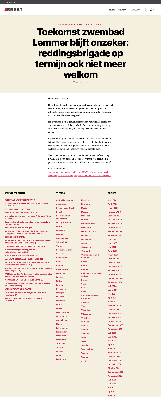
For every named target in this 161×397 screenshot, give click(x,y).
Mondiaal (84, 218)
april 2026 (112, 207)
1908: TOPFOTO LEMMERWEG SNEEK (18, 214)
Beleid (58, 214)
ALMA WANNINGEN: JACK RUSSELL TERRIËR (21, 258)
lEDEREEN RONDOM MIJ (13, 238)
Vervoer (84, 311)
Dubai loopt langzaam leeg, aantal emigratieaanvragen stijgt (27, 251)
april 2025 (112, 249)
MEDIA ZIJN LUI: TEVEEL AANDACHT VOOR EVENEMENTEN (26, 295)
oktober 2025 (113, 228)
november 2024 (114, 266)
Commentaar (61, 235)
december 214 (113, 384)
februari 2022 (113, 380)
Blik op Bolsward (62, 221)
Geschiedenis (61, 301)
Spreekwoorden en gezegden (92, 283)
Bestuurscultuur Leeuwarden (67, 218)
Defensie (59, 249)
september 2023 (114, 314)
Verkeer (84, 308)
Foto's (58, 294)
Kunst (58, 339)
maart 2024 (112, 294)
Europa (59, 276)
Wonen (84, 332)
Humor (59, 311)
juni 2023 (111, 325)
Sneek (83, 273)
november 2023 (114, 308)
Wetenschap (86, 328)
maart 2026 (112, 211)
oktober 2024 (113, 269)
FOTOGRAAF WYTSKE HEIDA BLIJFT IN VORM (21, 248)
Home (112, 10)
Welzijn (84, 325)
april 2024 (112, 290)
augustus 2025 (114, 235)
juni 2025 (111, 242)
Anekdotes (60, 207)
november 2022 (114, 349)
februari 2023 (113, 339)
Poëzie (84, 256)
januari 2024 (113, 301)
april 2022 (112, 373)
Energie (59, 269)
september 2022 (114, 356)
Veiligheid (85, 301)
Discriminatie (61, 263)
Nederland (85, 228)
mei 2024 (111, 287)
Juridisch (60, 328)
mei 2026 (111, 204)
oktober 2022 (113, 352)
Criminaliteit (61, 238)
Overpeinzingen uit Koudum (92, 252)
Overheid (84, 249)
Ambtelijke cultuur (63, 204)
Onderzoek (85, 238)
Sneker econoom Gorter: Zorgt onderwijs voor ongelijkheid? (27, 292)
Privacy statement (149, 394)
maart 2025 (112, 252)
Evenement (60, 280)
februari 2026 (113, 214)
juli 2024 (111, 280)
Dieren (58, 256)
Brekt (13, 394)
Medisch (84, 214)
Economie (60, 266)
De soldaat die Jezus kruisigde (16, 229)
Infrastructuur (61, 314)
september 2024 (114, 273)
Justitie (59, 332)
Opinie (83, 242)
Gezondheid (61, 304)
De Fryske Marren (66, 25)
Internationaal (61, 321)
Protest (91, 25)
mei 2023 (111, 328)
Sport (101, 25)
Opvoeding (85, 245)
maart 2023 (112, 335)
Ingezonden (60, 318)
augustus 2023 (114, 318)
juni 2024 (112, 283)
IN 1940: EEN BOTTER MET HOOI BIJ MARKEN (21, 279)
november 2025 (114, 225)
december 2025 (114, 221)
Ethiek (58, 273)
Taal (83, 290)
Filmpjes (59, 283)
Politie (83, 259)
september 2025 (114, 231)
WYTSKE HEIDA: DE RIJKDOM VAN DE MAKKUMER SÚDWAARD (28, 207)
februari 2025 (113, 256)
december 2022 (114, 346)
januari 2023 (113, 342)
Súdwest (84, 287)
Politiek (81, 25)
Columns (59, 231)
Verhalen (84, 304)
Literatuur (85, 207)
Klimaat (59, 335)
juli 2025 (111, 238)
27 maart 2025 (82, 83)
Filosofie (59, 287)
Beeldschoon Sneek (64, 211)
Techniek (84, 294)
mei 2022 (111, 370)
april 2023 (112, 332)
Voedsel (84, 314)
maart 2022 (112, 377)
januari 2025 (113, 259)
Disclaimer (134, 394)
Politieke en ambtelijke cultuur (93, 266)
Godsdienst (60, 308)
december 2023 (114, 304)
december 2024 (114, 263)
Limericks (85, 204)
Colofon (136, 10)
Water (83, 318)
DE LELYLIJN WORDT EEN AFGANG (17, 204)
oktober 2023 (113, 311)
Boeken (59, 225)
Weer (83, 321)
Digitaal (59, 259)
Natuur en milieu (87, 225)
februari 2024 (113, 297)
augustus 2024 (114, 276)
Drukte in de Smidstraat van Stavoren (18, 255)
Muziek (84, 221)
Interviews (60, 325)
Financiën (60, 290)
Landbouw (60, 342)
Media (83, 211)
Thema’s (122, 10)
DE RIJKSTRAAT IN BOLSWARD (16, 288)
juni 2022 (111, 366)
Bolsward (60, 228)
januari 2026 (113, 218)
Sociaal (84, 276)
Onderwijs (85, 235)
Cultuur (59, 242)
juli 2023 (111, 321)
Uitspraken (85, 297)
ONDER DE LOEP (87, 231)
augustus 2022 (114, 359)
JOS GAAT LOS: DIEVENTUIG (15, 211)
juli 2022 (111, 363)
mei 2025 (111, 245)
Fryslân (59, 297)
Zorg (83, 339)
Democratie (61, 252)
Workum (84, 335)
